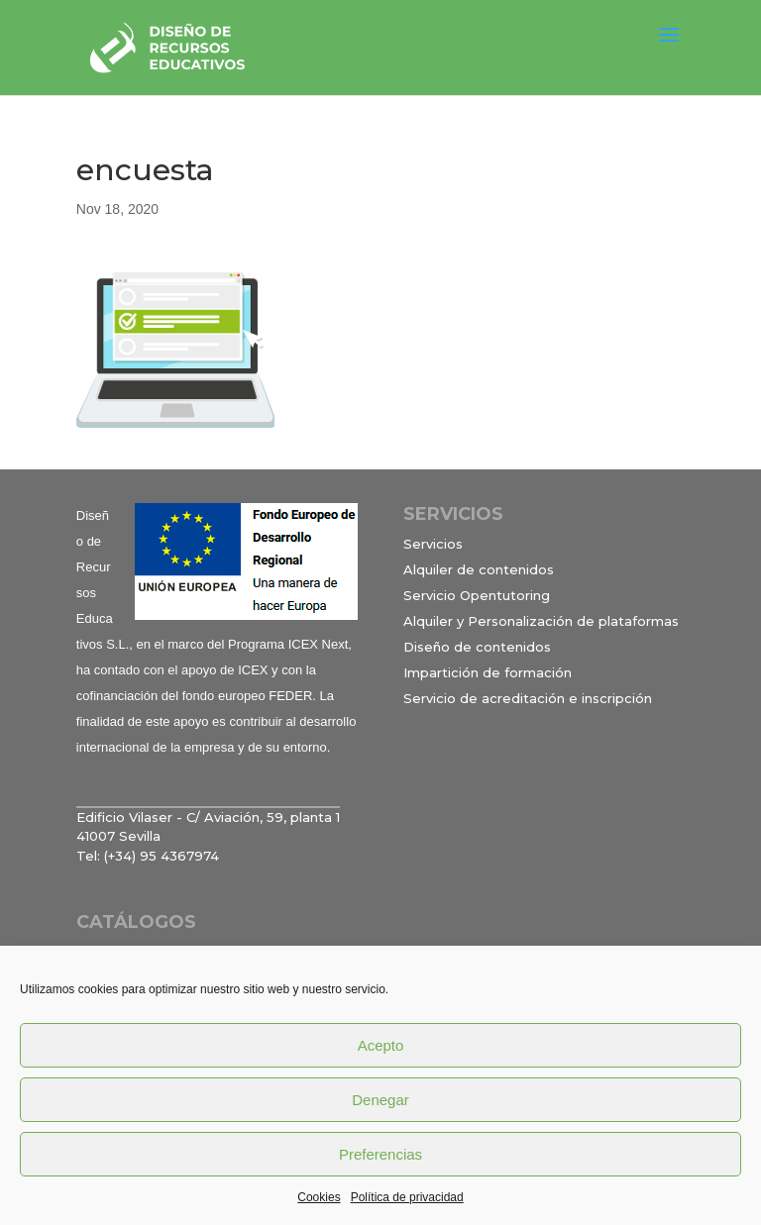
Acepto (381, 1045)
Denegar (380, 1099)
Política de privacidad (407, 1197)
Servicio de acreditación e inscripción (527, 698)
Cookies (318, 1197)
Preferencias (380, 1154)
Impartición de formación (487, 672)
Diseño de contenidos (477, 647)
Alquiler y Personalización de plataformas (541, 621)
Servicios (433, 544)
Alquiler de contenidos (478, 569)
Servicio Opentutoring (476, 595)
